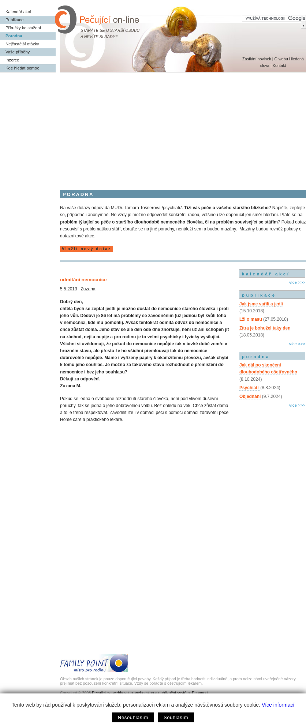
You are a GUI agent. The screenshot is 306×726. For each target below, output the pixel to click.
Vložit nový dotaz (86, 249)
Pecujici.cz (101, 693)
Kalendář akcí (18, 12)
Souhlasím (176, 717)
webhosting (123, 693)
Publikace (14, 20)
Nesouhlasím (133, 717)
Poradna (13, 36)
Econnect (200, 693)
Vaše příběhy (17, 52)
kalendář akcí (266, 274)
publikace (259, 295)
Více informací (278, 705)
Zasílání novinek (256, 59)
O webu (281, 59)
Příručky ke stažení (23, 28)
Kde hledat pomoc (22, 68)
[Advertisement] (153, 127)
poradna (256, 356)
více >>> (297, 282)
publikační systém (174, 693)
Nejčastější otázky (22, 44)
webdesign (144, 693)
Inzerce (12, 60)
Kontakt (279, 65)
